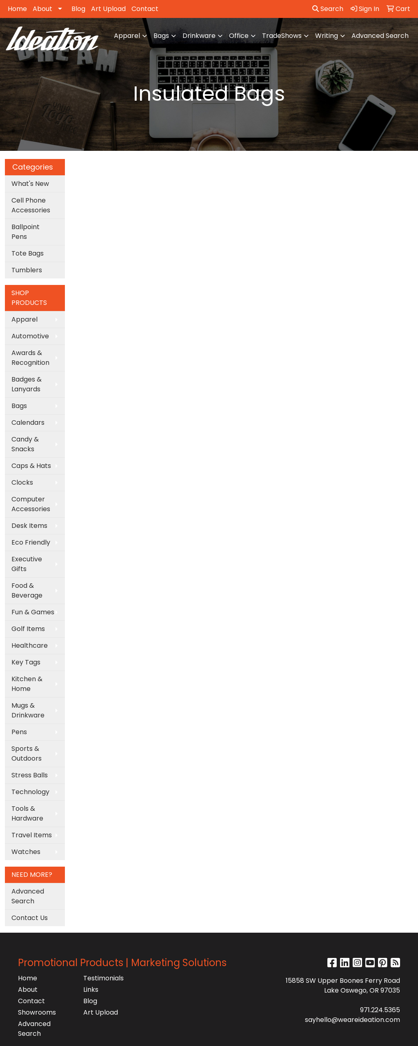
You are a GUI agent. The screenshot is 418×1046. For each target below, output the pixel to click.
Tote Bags (27, 253)
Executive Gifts (26, 564)
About (42, 8)
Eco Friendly (30, 542)
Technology (30, 792)
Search (327, 8)
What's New (30, 183)
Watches (25, 851)
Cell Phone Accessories (30, 205)
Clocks (22, 482)
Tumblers (26, 270)
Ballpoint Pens (25, 231)
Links (90, 989)
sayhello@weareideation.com (352, 1019)
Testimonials (103, 978)
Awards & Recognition (30, 357)
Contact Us (29, 917)
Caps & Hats (31, 465)
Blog (78, 8)
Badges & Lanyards (26, 384)
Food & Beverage (26, 590)
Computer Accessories (30, 504)
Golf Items (28, 628)
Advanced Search (380, 35)
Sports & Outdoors (26, 753)
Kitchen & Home (26, 683)
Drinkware (199, 35)
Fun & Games (32, 612)
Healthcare (29, 645)
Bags (161, 35)
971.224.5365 (380, 1010)
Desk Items (29, 525)
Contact (144, 8)
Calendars (27, 422)
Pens (19, 732)
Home (17, 8)
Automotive (30, 336)
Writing (326, 35)
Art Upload (108, 8)
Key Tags (25, 662)
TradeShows (282, 35)
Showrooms (37, 1012)
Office (239, 35)
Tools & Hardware (27, 813)
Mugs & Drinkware (27, 710)
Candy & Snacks (25, 444)
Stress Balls (29, 775)
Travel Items (31, 835)
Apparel (127, 35)
